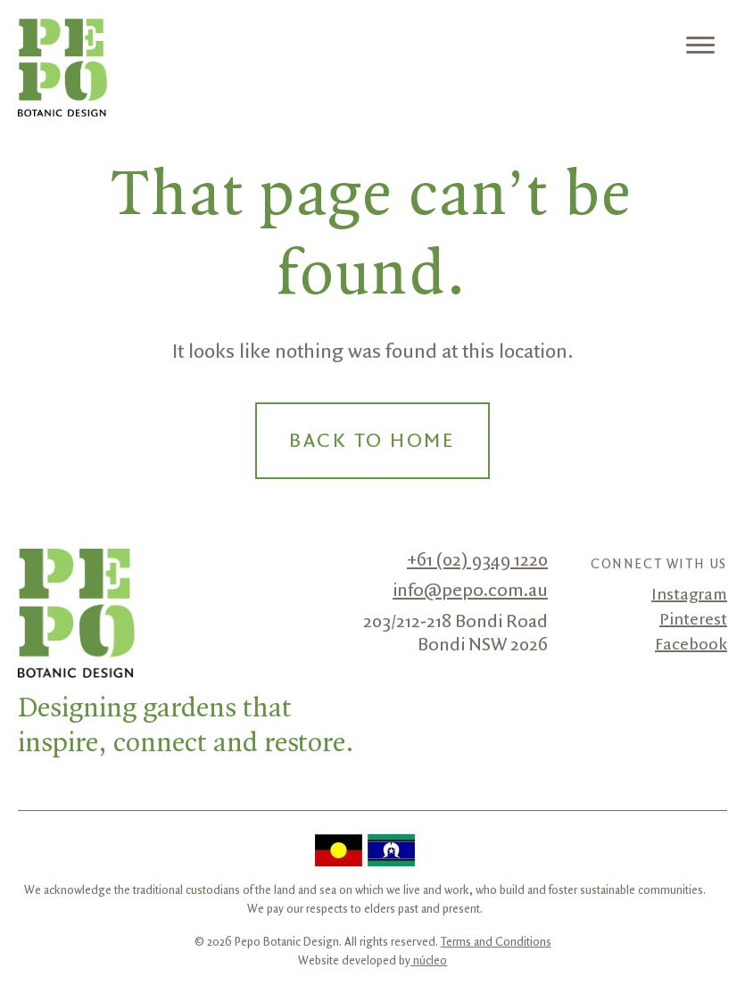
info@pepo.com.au (470, 590)
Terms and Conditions (496, 942)
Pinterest (693, 620)
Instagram (689, 595)
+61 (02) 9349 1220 (477, 560)
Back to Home (372, 441)
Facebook (691, 645)
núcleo (428, 961)
